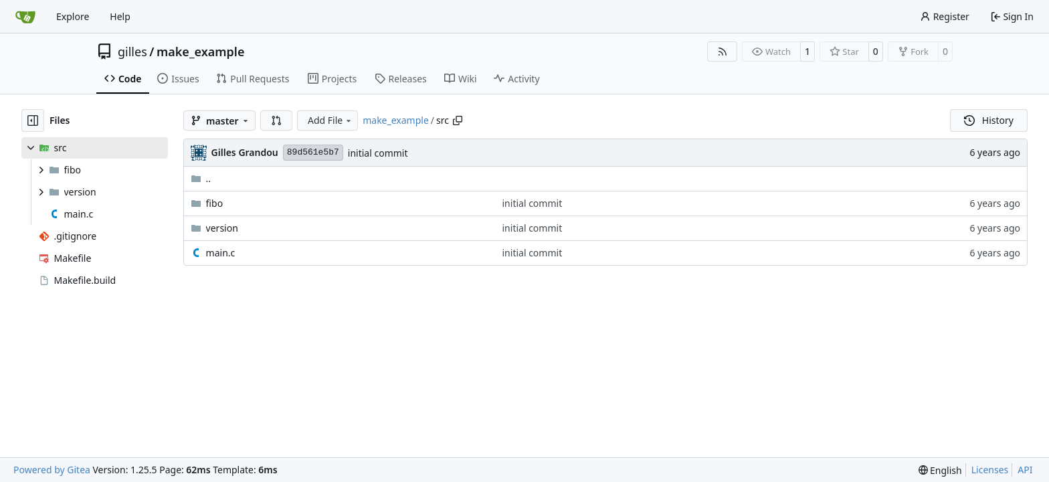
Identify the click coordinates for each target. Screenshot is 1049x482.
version (222, 228)
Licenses (990, 469)
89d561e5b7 (313, 152)
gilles (132, 51)
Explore (72, 16)
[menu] (940, 470)
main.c (220, 252)
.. (201, 178)
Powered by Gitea (51, 469)
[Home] (25, 17)
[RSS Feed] (722, 52)
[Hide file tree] (32, 120)
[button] (276, 120)
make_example (201, 51)
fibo (214, 203)
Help (120, 16)
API (1025, 469)
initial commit (378, 153)
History (989, 120)
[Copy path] (457, 120)
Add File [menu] (330, 120)
